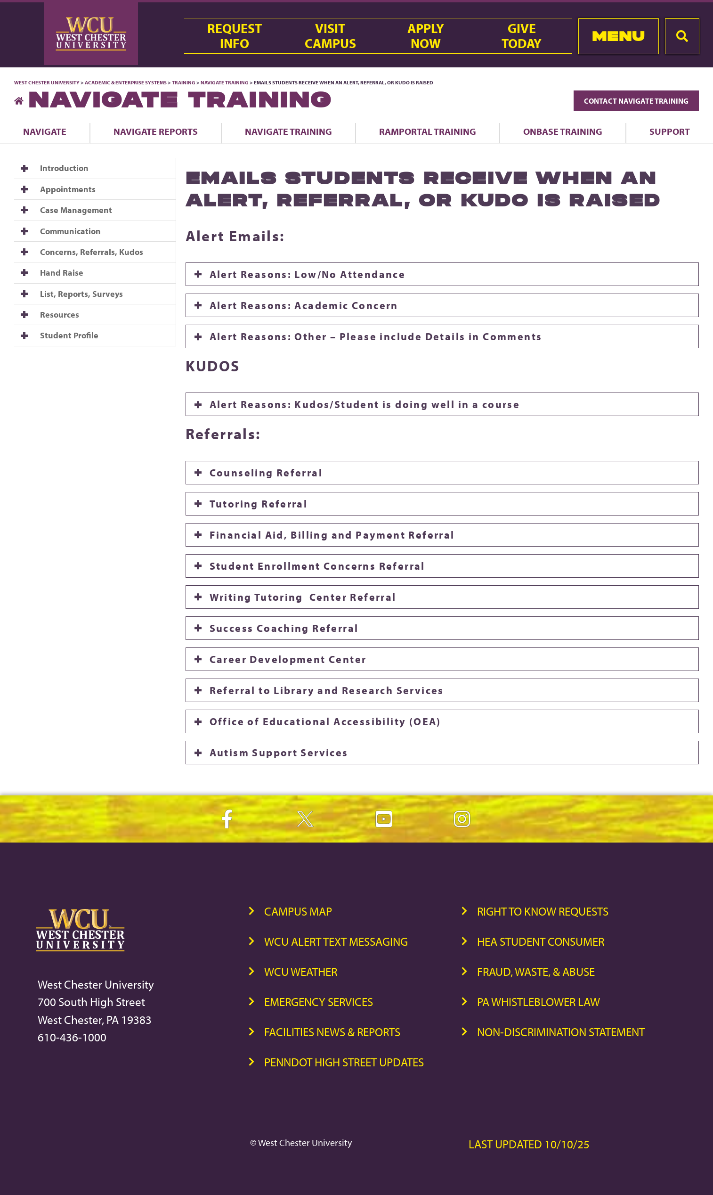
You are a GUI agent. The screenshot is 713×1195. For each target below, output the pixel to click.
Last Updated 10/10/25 (529, 1144)
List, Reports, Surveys (81, 293)
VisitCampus (330, 36)
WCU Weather (300, 971)
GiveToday (522, 36)
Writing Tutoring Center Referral (303, 597)
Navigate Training (225, 82)
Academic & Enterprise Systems (126, 82)
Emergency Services (318, 1001)
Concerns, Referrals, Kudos (91, 251)
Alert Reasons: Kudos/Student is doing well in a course (365, 404)
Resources (59, 314)
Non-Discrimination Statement (561, 1031)
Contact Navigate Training (636, 101)
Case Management (76, 210)
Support (669, 131)
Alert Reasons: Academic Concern (304, 305)
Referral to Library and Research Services (327, 690)
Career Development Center (288, 659)
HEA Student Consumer (540, 941)
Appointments (68, 189)
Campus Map (298, 911)
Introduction (64, 168)
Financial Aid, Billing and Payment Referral (332, 534)
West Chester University (47, 82)
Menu (618, 36)
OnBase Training (562, 131)
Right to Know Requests (542, 911)
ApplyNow (425, 36)
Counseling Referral (266, 472)
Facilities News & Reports (332, 1031)
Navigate (44, 131)
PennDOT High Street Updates (344, 1062)
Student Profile (69, 335)
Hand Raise (61, 272)
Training (183, 82)
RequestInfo (234, 36)
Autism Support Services (279, 752)
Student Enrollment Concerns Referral (317, 566)
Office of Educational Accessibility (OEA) (325, 721)
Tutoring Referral (259, 503)
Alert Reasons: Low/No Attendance (308, 274)
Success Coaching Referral (284, 628)
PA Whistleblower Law (538, 1001)
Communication (70, 231)
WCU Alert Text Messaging (336, 941)
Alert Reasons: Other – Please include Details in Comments (376, 336)
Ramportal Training (427, 131)
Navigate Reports (155, 131)
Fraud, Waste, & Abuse (536, 971)
